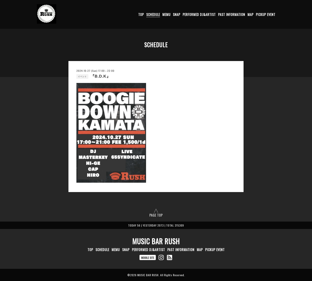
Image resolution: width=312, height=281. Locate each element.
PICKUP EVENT (265, 14)
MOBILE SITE (147, 257)
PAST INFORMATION (231, 14)
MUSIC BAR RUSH (156, 241)
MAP (251, 14)
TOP (141, 14)
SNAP (176, 14)
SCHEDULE (153, 14)
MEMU (166, 14)
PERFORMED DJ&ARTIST (199, 14)
